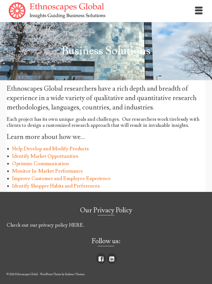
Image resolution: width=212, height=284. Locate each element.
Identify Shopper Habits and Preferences (56, 186)
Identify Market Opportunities (45, 156)
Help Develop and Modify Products (50, 149)
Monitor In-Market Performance (47, 171)
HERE (76, 225)
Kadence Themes (74, 274)
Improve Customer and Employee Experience (61, 178)
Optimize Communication (40, 163)
